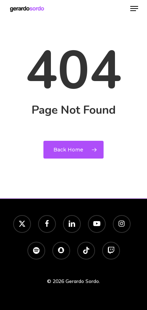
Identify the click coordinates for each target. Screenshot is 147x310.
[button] (134, 8)
